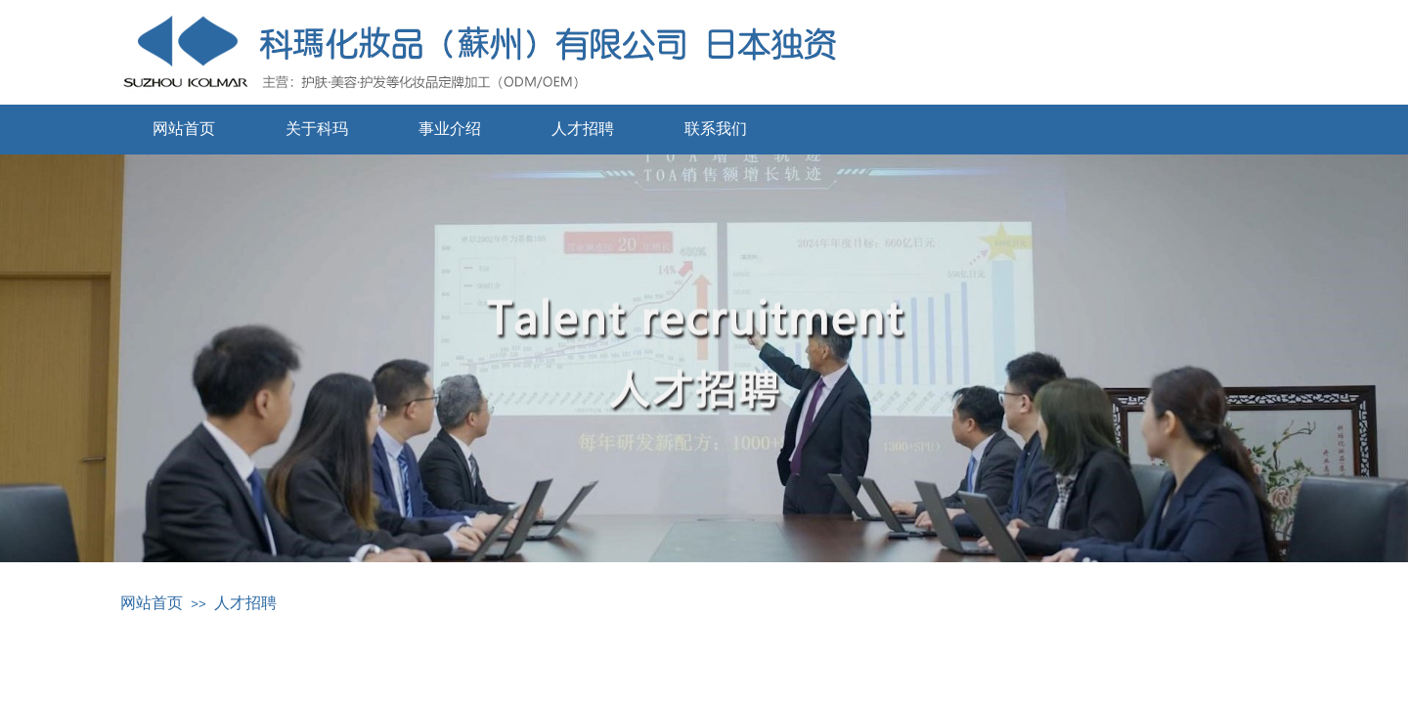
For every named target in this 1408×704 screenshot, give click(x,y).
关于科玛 (317, 128)
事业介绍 (449, 128)
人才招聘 (582, 128)
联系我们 (715, 128)
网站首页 (184, 128)
